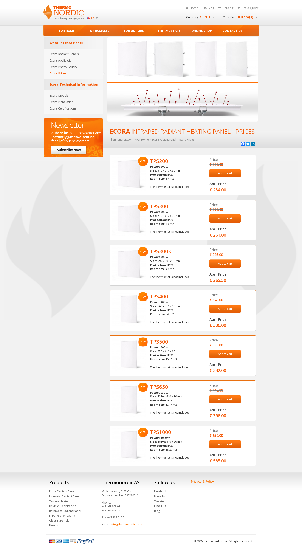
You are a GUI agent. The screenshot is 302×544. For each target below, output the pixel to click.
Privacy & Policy (202, 481)
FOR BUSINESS (100, 31)
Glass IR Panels (59, 520)
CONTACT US (232, 31)
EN (93, 18)
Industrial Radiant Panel (64, 496)
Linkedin (159, 496)
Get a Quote (248, 8)
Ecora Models (58, 95)
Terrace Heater (59, 501)
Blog (209, 8)
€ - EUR (205, 17)
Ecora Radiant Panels (64, 54)
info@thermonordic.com (126, 524)
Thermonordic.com (121, 139)
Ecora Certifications (62, 108)
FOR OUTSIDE (135, 31)
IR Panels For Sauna (62, 516)
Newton (54, 525)
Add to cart (225, 173)
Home (192, 8)
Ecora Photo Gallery (63, 67)
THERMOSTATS (169, 31)
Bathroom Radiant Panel (65, 511)
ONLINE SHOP (201, 31)
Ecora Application (61, 60)
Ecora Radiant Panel (62, 491)
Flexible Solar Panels (62, 506)
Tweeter (159, 501)
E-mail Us (160, 506)
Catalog (225, 8)
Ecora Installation (61, 102)
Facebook (160, 491)
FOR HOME (68, 31)
